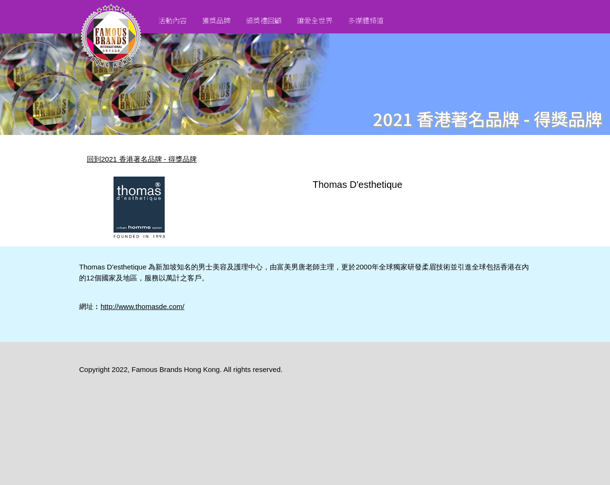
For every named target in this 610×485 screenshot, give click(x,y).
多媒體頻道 (366, 20)
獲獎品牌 (216, 20)
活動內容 (172, 20)
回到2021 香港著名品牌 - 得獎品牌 (142, 159)
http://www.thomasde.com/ (142, 306)
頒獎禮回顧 (264, 20)
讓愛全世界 (315, 20)
